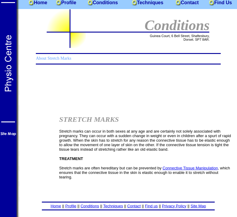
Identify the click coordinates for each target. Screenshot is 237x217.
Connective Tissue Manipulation (190, 168)
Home (40, 2)
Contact (190, 2)
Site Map (198, 206)
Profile (68, 2)
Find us (151, 206)
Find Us (223, 2)
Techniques (150, 2)
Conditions (105, 2)
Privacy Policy (174, 206)
